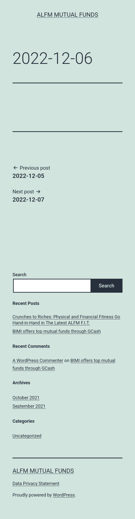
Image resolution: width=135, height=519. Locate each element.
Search (19, 274)
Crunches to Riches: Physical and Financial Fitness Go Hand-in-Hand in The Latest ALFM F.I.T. (66, 319)
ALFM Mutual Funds (67, 14)
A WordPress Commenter (37, 360)
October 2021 (26, 397)
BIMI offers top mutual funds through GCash (56, 331)
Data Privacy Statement (35, 483)
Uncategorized (27, 435)
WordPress (64, 495)
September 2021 (29, 406)
